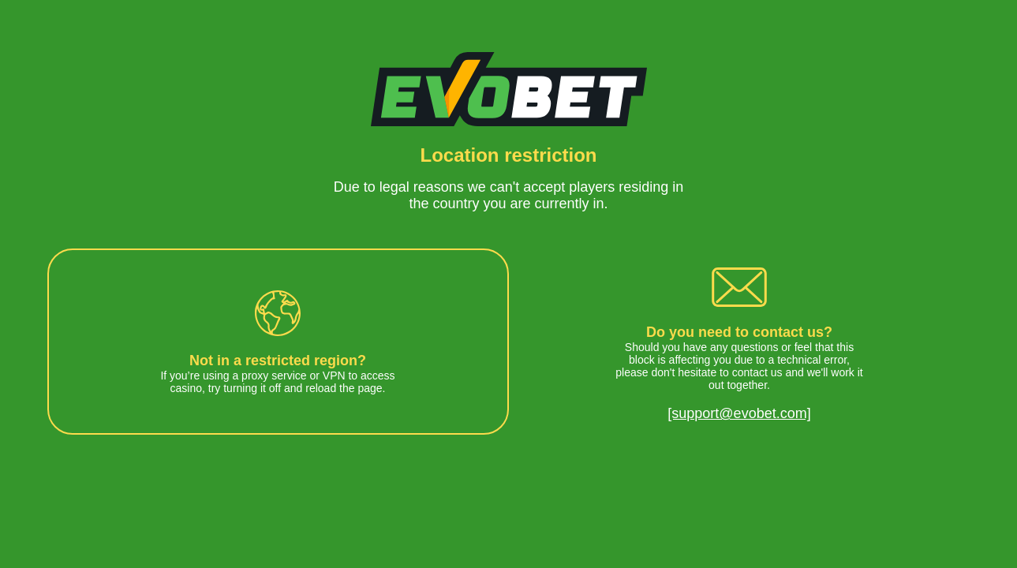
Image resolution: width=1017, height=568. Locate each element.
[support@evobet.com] (738, 413)
